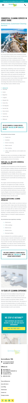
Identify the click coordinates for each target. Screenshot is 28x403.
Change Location (5, 395)
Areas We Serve (4, 384)
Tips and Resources (5, 381)
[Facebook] (2, 400)
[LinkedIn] (5, 400)
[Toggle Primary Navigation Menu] (3, 5)
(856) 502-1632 (12, 127)
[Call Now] (25, 5)
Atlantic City (5, 88)
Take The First (14, 328)
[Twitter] (12, 400)
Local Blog (3, 386)
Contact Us (3, 392)
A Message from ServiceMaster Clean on (14, 1)
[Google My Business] (9, 400)
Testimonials (4, 389)
